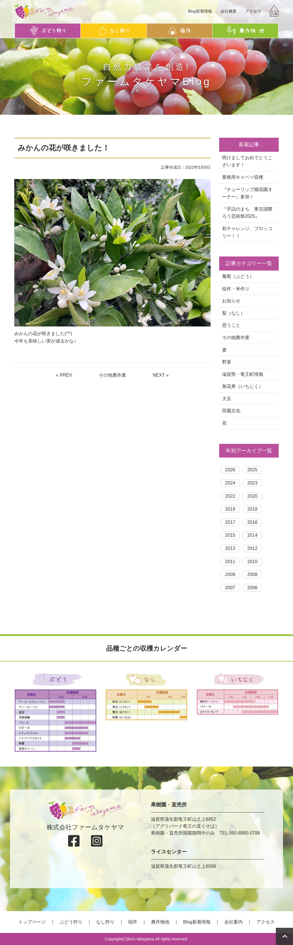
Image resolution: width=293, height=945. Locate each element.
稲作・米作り (236, 288)
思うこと (231, 325)
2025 (252, 469)
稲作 (132, 921)
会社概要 (229, 11)
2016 (252, 522)
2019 (230, 509)
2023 (252, 483)
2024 (230, 483)
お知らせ (231, 300)
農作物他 (160, 921)
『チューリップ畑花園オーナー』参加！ (247, 193)
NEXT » (161, 375)
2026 (230, 469)
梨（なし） (233, 313)
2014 (252, 535)
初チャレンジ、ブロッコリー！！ (247, 232)
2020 (252, 496)
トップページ (32, 921)
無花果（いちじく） (242, 386)
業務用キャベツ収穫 (242, 177)
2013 (230, 548)
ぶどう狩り (71, 921)
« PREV (64, 375)
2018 (252, 509)
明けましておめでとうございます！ (247, 161)
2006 (252, 587)
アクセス (253, 11)
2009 (230, 574)
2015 (230, 535)
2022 (230, 496)
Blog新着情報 (200, 11)
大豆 (226, 398)
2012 (252, 548)
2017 (230, 522)
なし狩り (105, 921)
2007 (230, 587)
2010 (252, 561)
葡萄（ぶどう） (238, 276)
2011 (230, 561)
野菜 (226, 361)
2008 (252, 574)
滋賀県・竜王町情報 (242, 374)
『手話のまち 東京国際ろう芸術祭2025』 (247, 213)
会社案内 (233, 921)
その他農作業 (112, 375)
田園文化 (231, 410)
